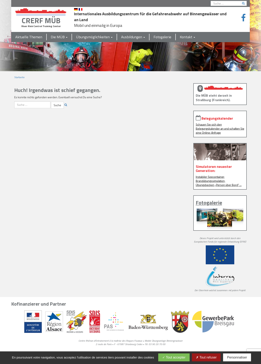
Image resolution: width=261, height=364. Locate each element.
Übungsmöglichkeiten (94, 37)
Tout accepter (173, 357)
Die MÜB (59, 37)
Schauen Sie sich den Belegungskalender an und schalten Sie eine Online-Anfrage (220, 128)
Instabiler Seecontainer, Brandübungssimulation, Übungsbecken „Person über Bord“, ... (219, 181)
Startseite (19, 77)
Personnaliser (237, 357)
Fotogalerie (162, 37)
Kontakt (187, 37)
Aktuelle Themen (28, 37)
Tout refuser (206, 357)
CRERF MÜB (41, 20)
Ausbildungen (133, 37)
